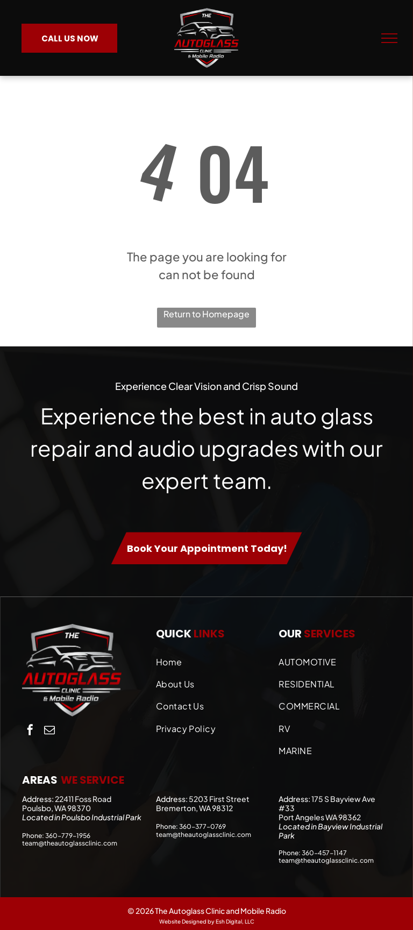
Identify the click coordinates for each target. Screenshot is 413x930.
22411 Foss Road (83, 799)
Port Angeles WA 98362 (320, 817)
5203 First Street (219, 799)
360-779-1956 (67, 836)
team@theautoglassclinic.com (69, 843)
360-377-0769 (202, 826)
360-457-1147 (324, 853)
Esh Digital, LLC (235, 921)
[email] (49, 731)
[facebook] (30, 731)
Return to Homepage (206, 314)
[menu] (389, 38)
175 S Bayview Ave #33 (327, 803)
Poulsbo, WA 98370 (56, 808)
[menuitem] (212, 659)
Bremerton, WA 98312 (194, 808)
